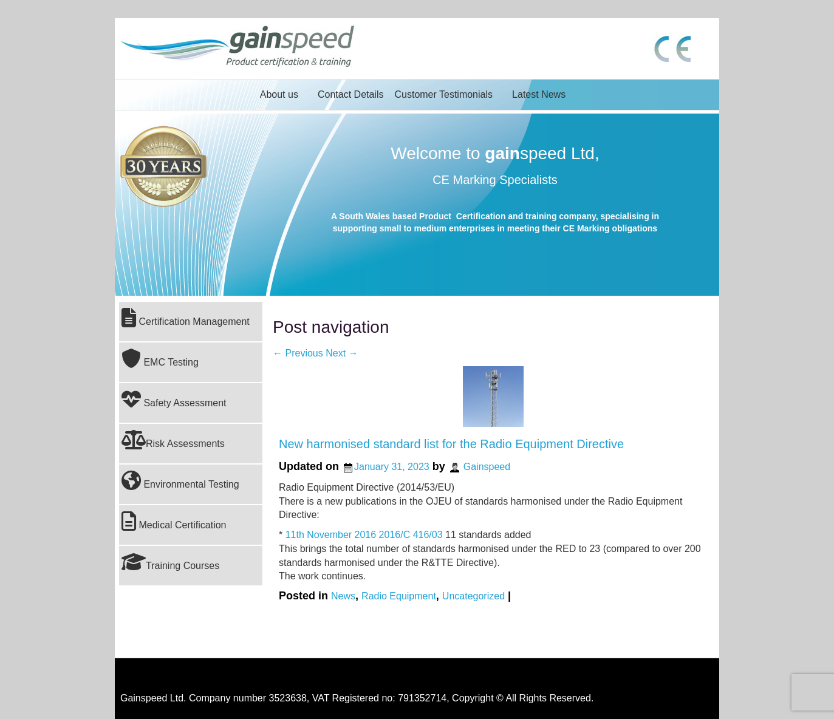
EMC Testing (160, 358)
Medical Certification (174, 521)
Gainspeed (486, 467)
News (343, 596)
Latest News (539, 94)
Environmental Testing (180, 480)
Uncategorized (473, 596)
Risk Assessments (173, 439)
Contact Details (351, 94)
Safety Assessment (174, 399)
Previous (298, 353)
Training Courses (170, 561)
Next (342, 353)
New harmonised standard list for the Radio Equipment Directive (451, 444)
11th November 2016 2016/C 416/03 (364, 535)
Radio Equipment (398, 596)
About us (279, 94)
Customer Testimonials (443, 94)
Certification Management (185, 317)
